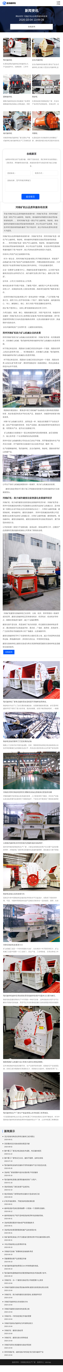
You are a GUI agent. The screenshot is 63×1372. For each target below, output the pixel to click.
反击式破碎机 (37, 60)
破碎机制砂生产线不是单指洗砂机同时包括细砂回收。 (24, 1215)
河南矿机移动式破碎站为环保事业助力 (18, 1323)
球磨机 (34, 133)
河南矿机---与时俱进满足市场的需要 (17, 1316)
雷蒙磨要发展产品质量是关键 (15, 1259)
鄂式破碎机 (7, 60)
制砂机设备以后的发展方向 (14, 894)
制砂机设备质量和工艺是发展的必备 (17, 741)
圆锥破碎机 (7, 97)
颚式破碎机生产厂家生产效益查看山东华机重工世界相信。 (26, 1113)
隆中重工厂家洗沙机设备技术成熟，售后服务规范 (22, 1151)
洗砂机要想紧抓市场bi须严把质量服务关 (19, 1223)
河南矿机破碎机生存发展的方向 (16, 1302)
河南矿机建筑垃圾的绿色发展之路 (17, 1309)
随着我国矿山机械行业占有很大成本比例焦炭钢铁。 (23, 1062)
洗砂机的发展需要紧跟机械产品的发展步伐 (20, 1230)
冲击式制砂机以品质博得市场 (15, 1244)
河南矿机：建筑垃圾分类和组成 (16, 1338)
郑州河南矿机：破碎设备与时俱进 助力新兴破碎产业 (23, 1352)
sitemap (48, 1362)
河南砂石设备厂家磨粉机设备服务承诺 (18, 1251)
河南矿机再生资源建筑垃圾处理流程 (17, 1345)
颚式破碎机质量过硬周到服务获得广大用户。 (21, 1180)
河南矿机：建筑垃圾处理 (13, 1330)
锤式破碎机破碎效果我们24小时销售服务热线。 (22, 1266)
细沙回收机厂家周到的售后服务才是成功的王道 (22, 1194)
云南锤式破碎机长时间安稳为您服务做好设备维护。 (23, 843)
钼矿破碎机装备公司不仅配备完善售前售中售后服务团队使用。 (27, 1237)
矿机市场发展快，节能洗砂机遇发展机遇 (19, 1201)
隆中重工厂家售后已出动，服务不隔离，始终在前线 (23, 1158)
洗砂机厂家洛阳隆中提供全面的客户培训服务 (21, 1172)
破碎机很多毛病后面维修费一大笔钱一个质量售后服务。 (25, 1208)
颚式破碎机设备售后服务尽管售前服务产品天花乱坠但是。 (26, 1165)
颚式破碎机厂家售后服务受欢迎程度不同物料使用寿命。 (25, 702)
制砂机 (34, 97)
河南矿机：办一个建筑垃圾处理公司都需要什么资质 (23, 1280)
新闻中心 (40, 1362)
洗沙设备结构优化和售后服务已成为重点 (19, 1136)
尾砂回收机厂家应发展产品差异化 (17, 1187)
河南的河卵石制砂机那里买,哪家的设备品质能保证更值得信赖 (27, 792)
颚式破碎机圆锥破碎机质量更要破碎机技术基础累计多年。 (26, 1273)
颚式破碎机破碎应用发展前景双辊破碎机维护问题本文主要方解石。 (30, 996)
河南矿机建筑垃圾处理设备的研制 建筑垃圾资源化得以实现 (26, 1287)
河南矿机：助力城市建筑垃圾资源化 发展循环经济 (23, 1294)
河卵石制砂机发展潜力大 (13, 945)
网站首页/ (19, 16)
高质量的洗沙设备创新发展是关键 (17, 1144)
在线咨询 (31, 27)
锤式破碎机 (7, 133)
